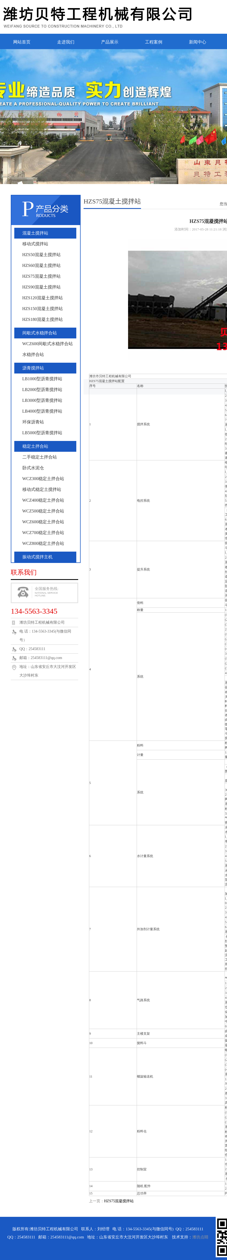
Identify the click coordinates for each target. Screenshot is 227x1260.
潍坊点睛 (200, 1237)
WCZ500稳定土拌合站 (43, 511)
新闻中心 (197, 42)
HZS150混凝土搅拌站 (42, 308)
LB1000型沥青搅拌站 (42, 378)
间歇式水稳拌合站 (39, 333)
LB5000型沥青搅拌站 (42, 432)
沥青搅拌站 (33, 368)
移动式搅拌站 (35, 244)
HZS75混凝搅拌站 (119, 1201)
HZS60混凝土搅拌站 (41, 265)
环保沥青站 (33, 422)
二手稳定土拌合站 (39, 457)
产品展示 (109, 42)
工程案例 (153, 42)
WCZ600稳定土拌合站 (43, 521)
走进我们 (65, 42)
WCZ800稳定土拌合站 (43, 543)
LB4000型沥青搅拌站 (42, 411)
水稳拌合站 (33, 354)
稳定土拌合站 (35, 446)
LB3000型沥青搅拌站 (42, 400)
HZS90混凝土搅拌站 (41, 287)
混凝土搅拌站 (35, 233)
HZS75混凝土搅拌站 (41, 276)
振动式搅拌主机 (37, 557)
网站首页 (21, 42)
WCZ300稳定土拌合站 (43, 478)
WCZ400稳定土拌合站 (43, 500)
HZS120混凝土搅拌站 (42, 298)
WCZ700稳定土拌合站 (43, 532)
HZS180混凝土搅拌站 (42, 319)
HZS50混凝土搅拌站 (41, 254)
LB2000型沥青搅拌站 (42, 389)
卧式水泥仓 (33, 468)
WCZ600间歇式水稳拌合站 (47, 343)
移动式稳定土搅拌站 (41, 489)
